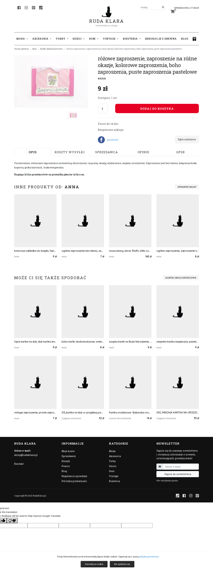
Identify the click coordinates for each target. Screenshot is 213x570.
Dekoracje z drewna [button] (161, 38)
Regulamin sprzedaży (74, 476)
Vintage (113, 476)
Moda (112, 451)
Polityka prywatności (74, 481)
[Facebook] (19, 7)
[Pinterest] (33, 7)
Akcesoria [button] (41, 38)
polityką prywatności (149, 556)
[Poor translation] (12, 520)
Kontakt (19, 463)
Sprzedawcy (69, 456)
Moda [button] (22, 38)
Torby (112, 461)
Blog (184, 38)
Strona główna (21, 48)
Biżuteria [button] (132, 38)
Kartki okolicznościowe (51, 48)
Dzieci (112, 466)
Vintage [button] (110, 38)
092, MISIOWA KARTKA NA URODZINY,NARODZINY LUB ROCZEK (177, 412)
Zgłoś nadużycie (187, 139)
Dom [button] (94, 38)
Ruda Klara (106, 18)
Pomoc (66, 466)
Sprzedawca (106, 152)
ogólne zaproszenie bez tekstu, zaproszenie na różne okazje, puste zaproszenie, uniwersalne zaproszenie (83, 250)
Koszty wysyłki (70, 152)
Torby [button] (62, 38)
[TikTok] (40, 7)
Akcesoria (115, 456)
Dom (34, 48)
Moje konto (68, 451)
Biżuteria (114, 481)
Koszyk (66, 461)
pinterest (112, 139)
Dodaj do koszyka (157, 108)
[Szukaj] (163, 7)
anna (102, 78)
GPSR (180, 152)
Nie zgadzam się (122, 564)
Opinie (143, 152)
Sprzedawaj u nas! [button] (186, 7)
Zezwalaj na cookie (94, 564)
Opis (33, 152)
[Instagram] (26, 7)
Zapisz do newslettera (177, 474)
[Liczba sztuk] (103, 108)
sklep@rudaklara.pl (26, 455)
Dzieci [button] (79, 38)
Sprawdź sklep (187, 186)
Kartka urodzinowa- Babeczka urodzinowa (130, 412)
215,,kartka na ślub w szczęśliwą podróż (83, 412)
